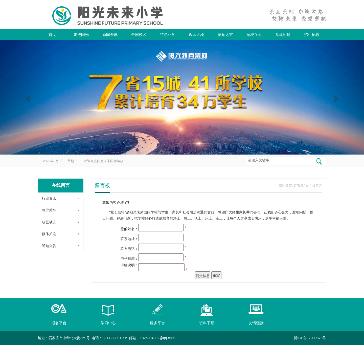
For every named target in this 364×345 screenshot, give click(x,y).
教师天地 (196, 34)
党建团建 (282, 34)
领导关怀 (49, 210)
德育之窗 (225, 34)
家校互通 (254, 34)
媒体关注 (49, 234)
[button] (27, 97)
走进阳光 (81, 34)
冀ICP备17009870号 (310, 338)
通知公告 (49, 246)
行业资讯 (49, 198)
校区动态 (49, 222)
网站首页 (285, 186)
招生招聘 (311, 34)
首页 (52, 34)
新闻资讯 (110, 34)
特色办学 (167, 34)
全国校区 (138, 34)
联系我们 (300, 186)
